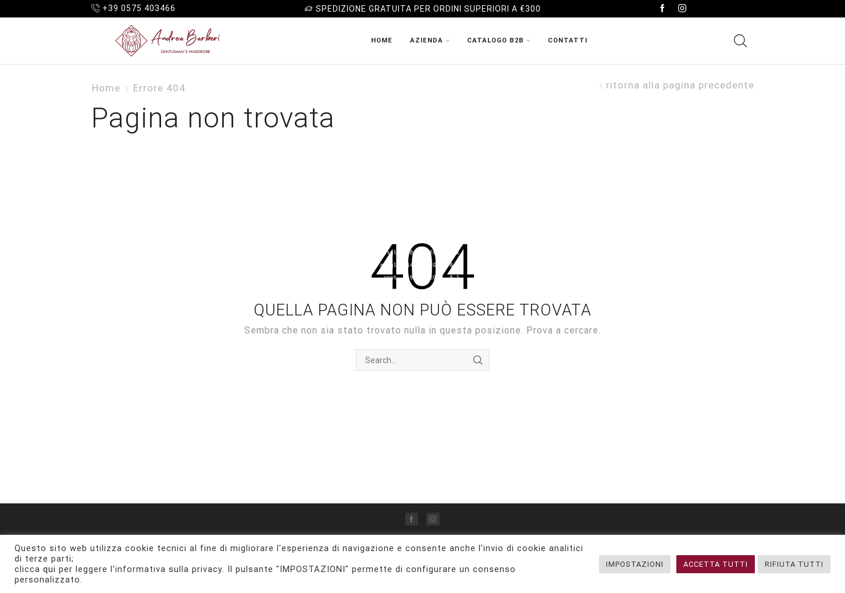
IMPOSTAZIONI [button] (635, 564)
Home (382, 40)
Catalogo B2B (498, 40)
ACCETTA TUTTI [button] (715, 564)
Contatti (567, 40)
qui (49, 569)
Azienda (430, 40)
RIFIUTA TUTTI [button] (794, 564)
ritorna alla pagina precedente (680, 85)
